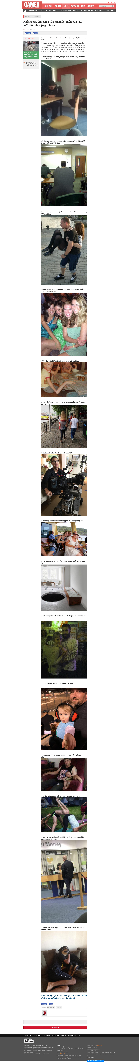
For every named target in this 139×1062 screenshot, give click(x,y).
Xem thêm (55, 1027)
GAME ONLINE (88, 11)
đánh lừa (58, 1007)
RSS (79, 1035)
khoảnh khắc (51, 1007)
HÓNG (83, 6)
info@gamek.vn (63, 1053)
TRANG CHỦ (28, 1035)
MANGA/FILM (75, 6)
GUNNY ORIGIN (33, 11)
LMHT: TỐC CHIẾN (65, 11)
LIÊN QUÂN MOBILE (52, 11)
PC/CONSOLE (99, 11)
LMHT (41, 11)
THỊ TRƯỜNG (46, 1035)
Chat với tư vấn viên (95, 1061)
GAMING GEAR (77, 11)
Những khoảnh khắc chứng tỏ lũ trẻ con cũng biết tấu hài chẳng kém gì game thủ (32, 65)
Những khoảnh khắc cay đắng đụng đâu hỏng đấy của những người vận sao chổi (31, 55)
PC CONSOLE (55, 1035)
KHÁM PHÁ (66, 6)
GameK (27, 16)
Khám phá (36, 16)
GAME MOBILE (49, 6)
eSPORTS (58, 6)
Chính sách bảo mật (91, 1057)
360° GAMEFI (110, 11)
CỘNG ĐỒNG (90, 6)
